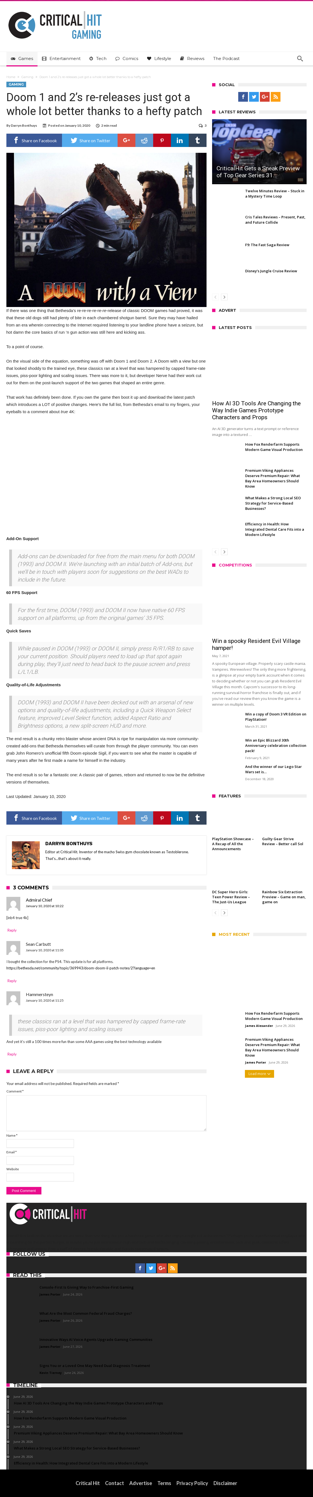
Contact (114, 1483)
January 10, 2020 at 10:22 (45, 906)
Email (11, 1152)
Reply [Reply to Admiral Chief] (12, 930)
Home (10, 77)
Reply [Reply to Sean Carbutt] (12, 981)
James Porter (255, 1062)
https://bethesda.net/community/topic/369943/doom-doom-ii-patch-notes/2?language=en (80, 968)
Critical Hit (88, 1483)
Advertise (140, 1483)
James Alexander (259, 1026)
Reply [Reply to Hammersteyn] (12, 1054)
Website (12, 1169)
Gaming (27, 77)
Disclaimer (225, 1483)
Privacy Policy (192, 1483)
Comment (15, 1091)
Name (12, 1135)
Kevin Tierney (50, 1373)
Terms (164, 1483)
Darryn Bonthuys (24, 125)
